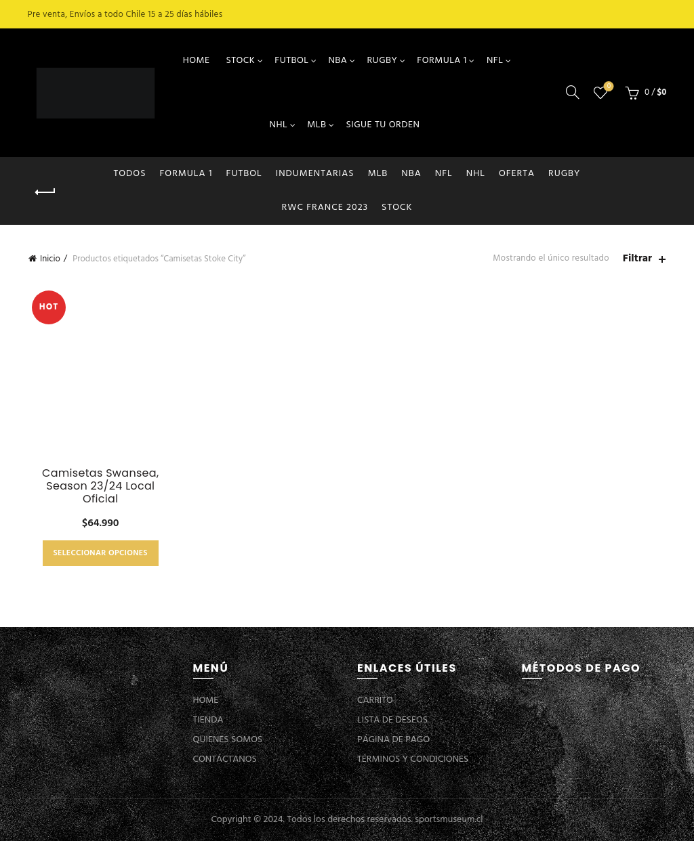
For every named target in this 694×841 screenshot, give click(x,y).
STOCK (240, 60)
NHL (279, 125)
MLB (316, 125)
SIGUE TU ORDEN (383, 125)
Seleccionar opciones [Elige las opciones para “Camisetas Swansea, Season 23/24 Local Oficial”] (101, 553)
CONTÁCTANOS (225, 759)
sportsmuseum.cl (449, 819)
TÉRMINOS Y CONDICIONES (412, 759)
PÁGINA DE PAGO (393, 740)
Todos (130, 173)
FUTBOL (291, 60)
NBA (337, 60)
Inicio (50, 259)
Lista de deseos (607, 87)
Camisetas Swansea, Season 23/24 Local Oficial (100, 486)
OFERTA (517, 173)
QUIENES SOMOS (228, 740)
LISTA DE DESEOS (392, 720)
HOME (196, 60)
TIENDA (208, 720)
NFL (495, 60)
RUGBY (382, 60)
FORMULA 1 (442, 60)
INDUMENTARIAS (315, 173)
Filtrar (637, 259)
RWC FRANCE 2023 (325, 207)
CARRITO (375, 700)
